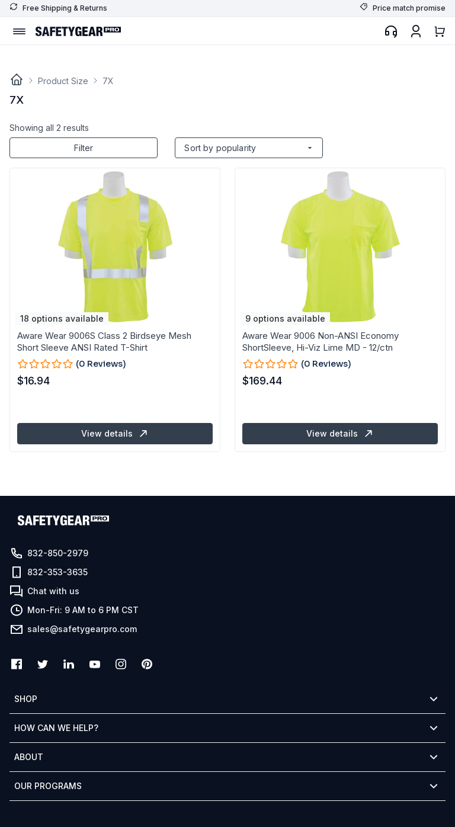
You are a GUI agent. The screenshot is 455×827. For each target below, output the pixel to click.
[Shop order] (249, 147)
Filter (84, 148)
